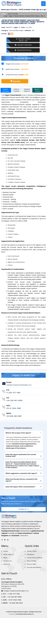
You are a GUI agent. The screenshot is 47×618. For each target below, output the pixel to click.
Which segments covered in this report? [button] (21, 473)
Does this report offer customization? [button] (20, 487)
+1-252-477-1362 (13, 393)
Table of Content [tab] (16, 90)
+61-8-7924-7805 (13, 408)
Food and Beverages (16, 30)
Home (3, 14)
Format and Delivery (34, 567)
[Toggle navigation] (43, 3)
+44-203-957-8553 (14, 400)
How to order (31, 564)
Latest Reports (8, 554)
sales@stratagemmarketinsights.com (18, 385)
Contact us (23, 509)
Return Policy (31, 561)
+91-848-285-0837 (14, 416)
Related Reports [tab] (27, 90)
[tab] (23, 433)
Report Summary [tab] (5, 90)
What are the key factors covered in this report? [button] (21, 480)
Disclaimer (30, 554)
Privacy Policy (32, 551)
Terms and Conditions (34, 558)
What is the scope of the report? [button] (18, 433)
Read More (24, 536)
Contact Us (7, 561)
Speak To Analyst (37, 90)
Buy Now (15, 81)
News (5, 558)
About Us (6, 564)
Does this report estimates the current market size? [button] (20, 455)
